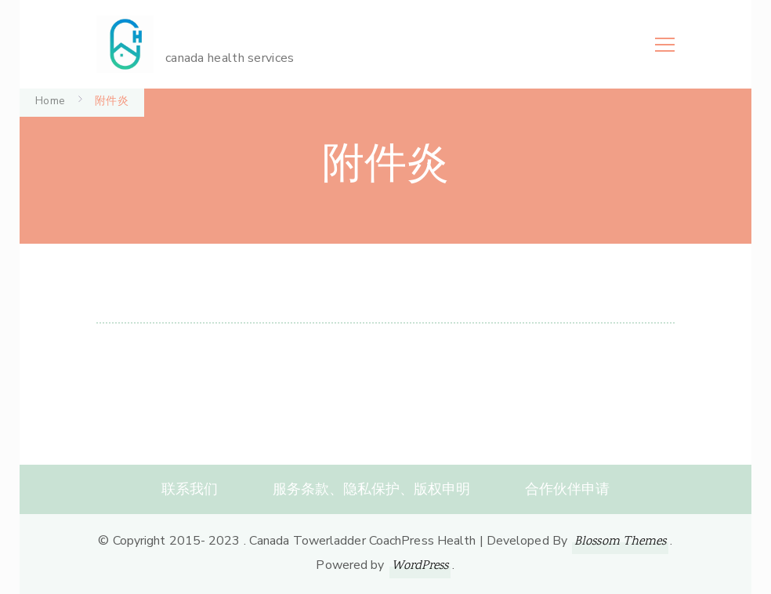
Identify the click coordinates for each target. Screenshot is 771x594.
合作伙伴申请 (567, 489)
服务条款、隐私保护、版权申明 (371, 489)
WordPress (420, 566)
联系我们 (189, 489)
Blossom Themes (620, 542)
